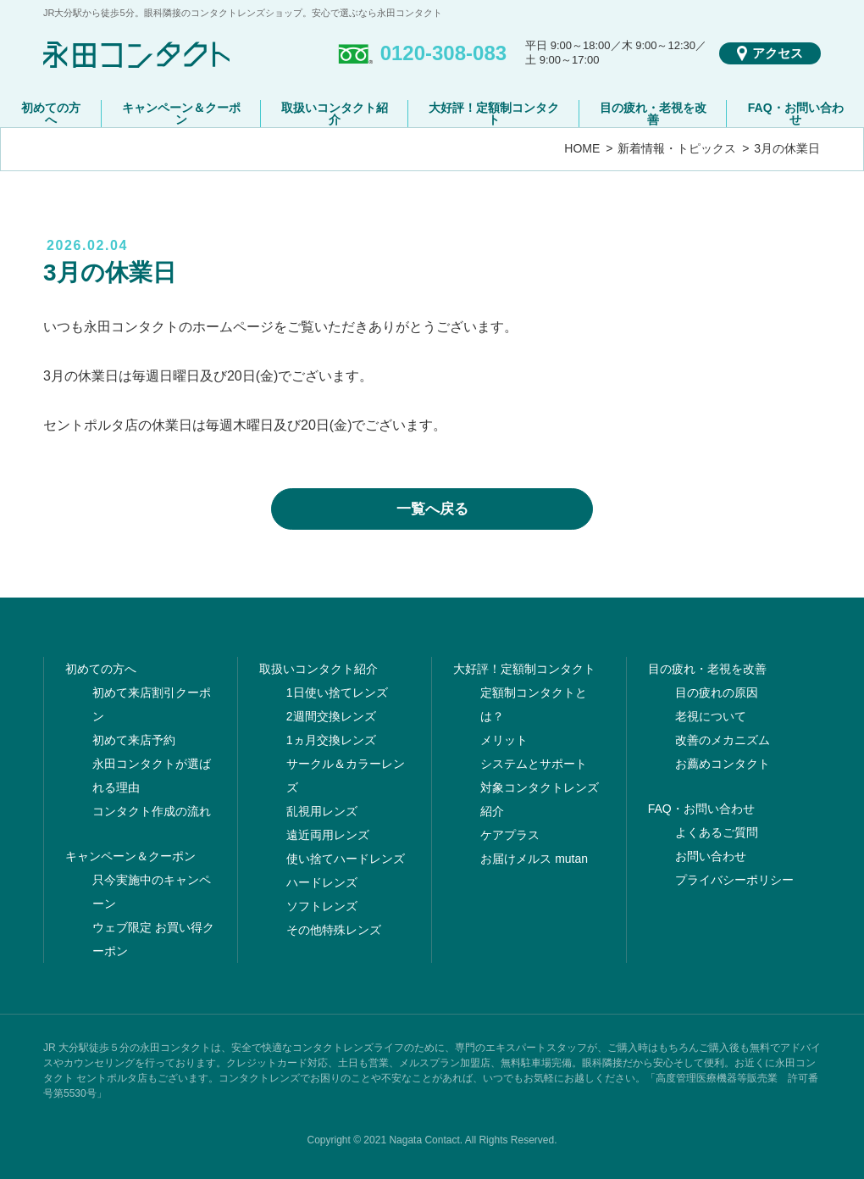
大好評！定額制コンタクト (494, 113)
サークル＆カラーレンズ (345, 775)
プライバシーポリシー (734, 880)
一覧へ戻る (432, 509)
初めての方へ (50, 113)
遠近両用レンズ (327, 835)
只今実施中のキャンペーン (151, 891)
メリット (504, 740)
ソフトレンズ (321, 906)
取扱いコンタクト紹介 (334, 113)
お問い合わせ (710, 856)
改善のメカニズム (722, 740)
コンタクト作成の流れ (151, 811)
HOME (582, 148)
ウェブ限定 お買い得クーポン (153, 939)
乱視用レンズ (321, 811)
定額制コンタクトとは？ (533, 704)
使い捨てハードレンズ (345, 858)
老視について (710, 716)
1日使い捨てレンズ (337, 692)
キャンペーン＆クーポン (181, 113)
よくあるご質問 (716, 832)
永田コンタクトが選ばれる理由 (151, 775)
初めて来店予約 (133, 740)
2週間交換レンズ (331, 716)
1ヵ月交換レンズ (331, 740)
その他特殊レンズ (333, 930)
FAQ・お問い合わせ (796, 113)
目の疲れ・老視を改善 (653, 113)
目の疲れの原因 (716, 692)
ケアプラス (510, 835)
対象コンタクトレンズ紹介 (539, 799)
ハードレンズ (321, 882)
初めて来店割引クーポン (151, 704)
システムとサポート (533, 763)
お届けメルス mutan (534, 858)
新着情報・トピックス (677, 148)
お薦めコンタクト (722, 763)
